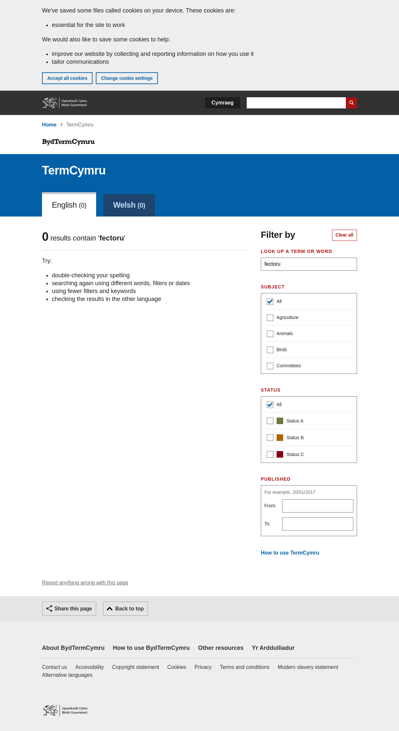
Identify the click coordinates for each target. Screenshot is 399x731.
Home (49, 124)
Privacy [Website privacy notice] (203, 667)
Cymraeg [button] (223, 102)
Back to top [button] (129, 608)
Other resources (220, 648)
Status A (285, 422)
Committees (284, 366)
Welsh (129, 204)
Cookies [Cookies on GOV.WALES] (176, 667)
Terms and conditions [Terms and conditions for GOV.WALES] (244, 667)
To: (267, 523)
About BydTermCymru (73, 648)
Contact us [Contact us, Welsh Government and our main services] (54, 667)
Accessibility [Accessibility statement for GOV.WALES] (89, 667)
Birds (277, 350)
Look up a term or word (296, 251)
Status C (285, 455)
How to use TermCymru (290, 553)
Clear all (344, 235)
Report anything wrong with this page (85, 582)
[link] (129, 204)
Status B (285, 438)
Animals (280, 334)
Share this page (73, 608)
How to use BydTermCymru (151, 648)
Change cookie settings (127, 78)
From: (270, 505)
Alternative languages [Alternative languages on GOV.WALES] (67, 675)
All (274, 302)
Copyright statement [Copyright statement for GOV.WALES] (135, 667)
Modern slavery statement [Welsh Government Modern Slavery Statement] (308, 667)
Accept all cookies (67, 78)
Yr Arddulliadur (273, 648)
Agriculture (283, 318)
